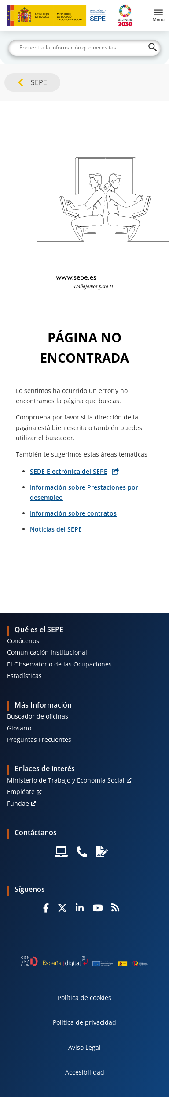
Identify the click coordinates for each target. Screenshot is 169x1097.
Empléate (21, 791)
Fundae (18, 803)
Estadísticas (24, 675)
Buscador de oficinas (37, 716)
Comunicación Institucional (47, 652)
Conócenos (23, 640)
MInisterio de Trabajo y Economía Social (66, 780)
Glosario (19, 728)
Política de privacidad (84, 1022)
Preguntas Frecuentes (39, 739)
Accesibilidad (84, 1072)
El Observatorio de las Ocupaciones (59, 664)
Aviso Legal (84, 1047)
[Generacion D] (84, 961)
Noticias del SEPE (57, 529)
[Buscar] (84, 48)
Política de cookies (84, 997)
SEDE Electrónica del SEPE (68, 471)
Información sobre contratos (73, 513)
